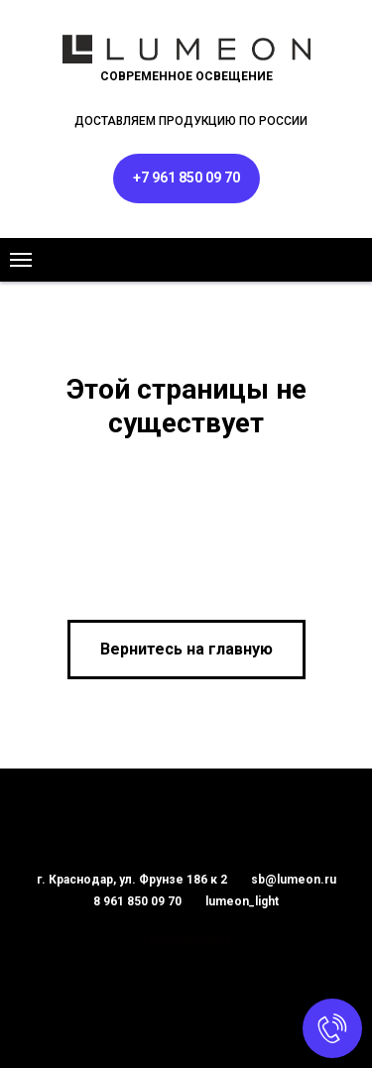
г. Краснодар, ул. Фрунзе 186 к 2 (132, 880)
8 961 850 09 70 (137, 901)
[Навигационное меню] (21, 260)
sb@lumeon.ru (293, 880)
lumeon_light (242, 901)
